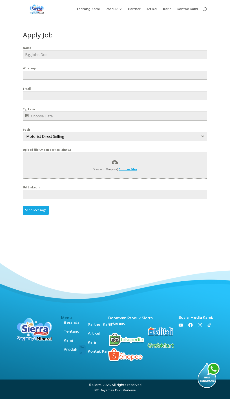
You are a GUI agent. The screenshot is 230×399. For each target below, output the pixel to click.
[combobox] (115, 136)
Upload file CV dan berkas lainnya (47, 150)
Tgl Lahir (29, 109)
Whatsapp (30, 68)
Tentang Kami (88, 9)
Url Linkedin (31, 187)
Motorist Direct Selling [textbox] (45, 136)
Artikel (151, 9)
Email (27, 89)
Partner (134, 9)
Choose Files (128, 169)
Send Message (35, 210)
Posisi (27, 130)
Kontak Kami (187, 9)
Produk (112, 9)
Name (27, 48)
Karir (167, 9)
